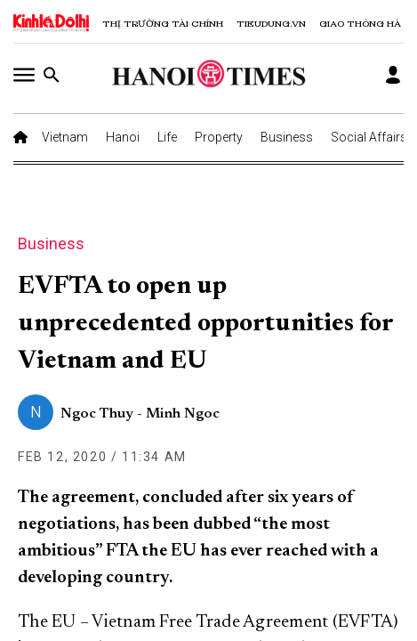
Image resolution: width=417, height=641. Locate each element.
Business (287, 137)
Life (167, 137)
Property (219, 137)
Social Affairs (369, 137)
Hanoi (123, 137)
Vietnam (65, 137)
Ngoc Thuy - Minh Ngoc (140, 414)
